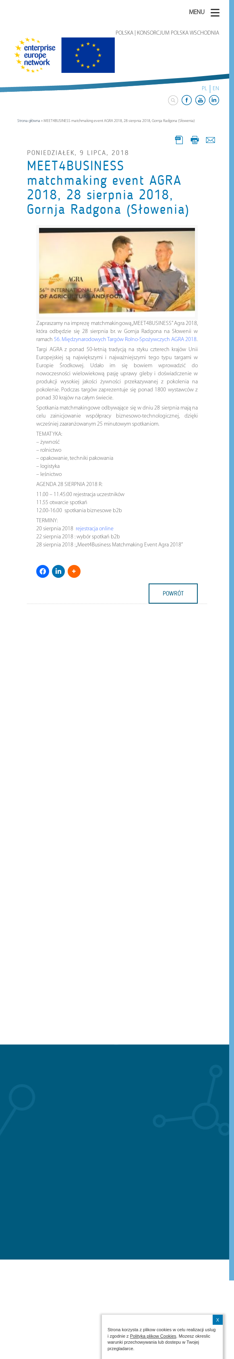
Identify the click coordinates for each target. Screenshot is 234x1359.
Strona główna (28, 121)
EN (216, 89)
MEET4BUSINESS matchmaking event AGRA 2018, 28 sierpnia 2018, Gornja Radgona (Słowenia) (108, 188)
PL (204, 89)
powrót (173, 593)
